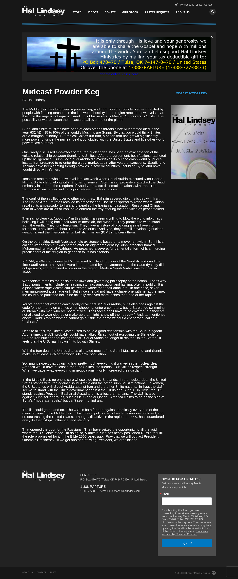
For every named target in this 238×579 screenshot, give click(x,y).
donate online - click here (119, 74)
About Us (183, 12)
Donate (110, 12)
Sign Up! (187, 543)
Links (199, 4)
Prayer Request (157, 12)
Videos (93, 12)
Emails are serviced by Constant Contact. (185, 533)
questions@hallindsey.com (124, 491)
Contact (208, 4)
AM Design (214, 573)
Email (165, 494)
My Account (187, 4)
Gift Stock (130, 12)
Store (76, 12)
